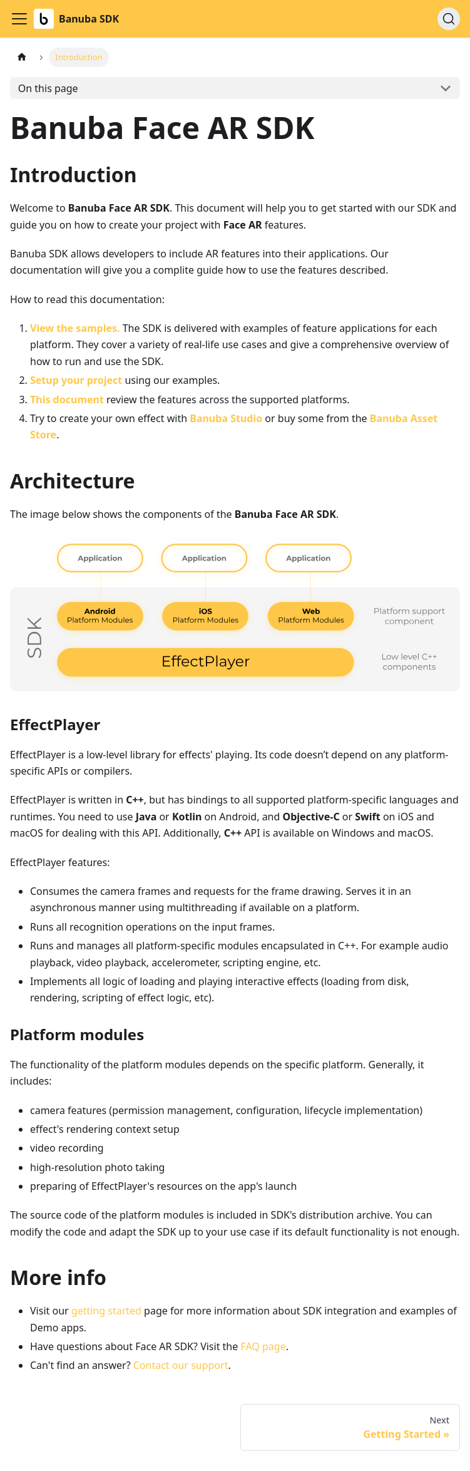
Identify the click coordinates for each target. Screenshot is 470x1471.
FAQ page (262, 1346)
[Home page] (22, 57)
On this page (48, 88)
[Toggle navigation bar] (19, 18)
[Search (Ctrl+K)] (448, 19)
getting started (106, 1311)
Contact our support (180, 1365)
